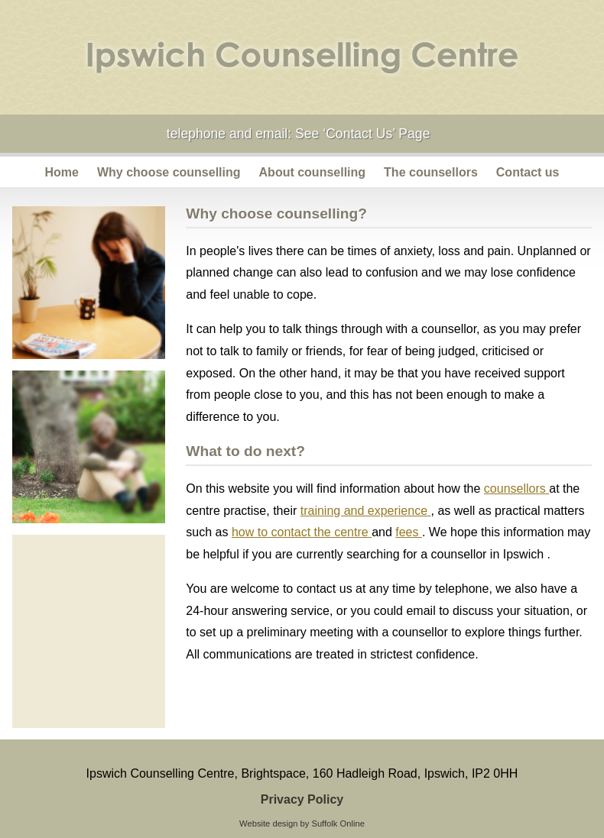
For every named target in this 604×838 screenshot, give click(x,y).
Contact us (528, 172)
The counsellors (431, 172)
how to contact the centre (302, 532)
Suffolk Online (337, 823)
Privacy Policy (302, 799)
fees (408, 532)
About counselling (312, 172)
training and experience (365, 510)
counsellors (516, 488)
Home (62, 172)
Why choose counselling (169, 172)
